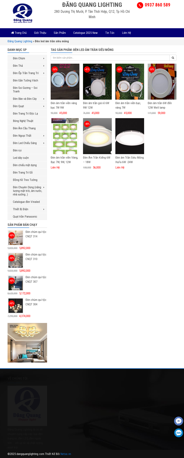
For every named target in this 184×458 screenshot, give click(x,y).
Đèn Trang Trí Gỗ (23, 172)
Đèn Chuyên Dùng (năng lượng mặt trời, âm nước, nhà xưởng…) (28, 190)
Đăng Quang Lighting (20, 41)
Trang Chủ (19, 33)
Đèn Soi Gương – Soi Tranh (25, 89)
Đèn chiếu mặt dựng (25, 165)
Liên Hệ (126, 33)
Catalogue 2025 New (85, 33)
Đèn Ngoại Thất (28, 135)
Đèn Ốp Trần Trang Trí (28, 73)
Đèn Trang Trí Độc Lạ (25, 113)
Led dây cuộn (21, 157)
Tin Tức (109, 33)
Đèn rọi (17, 150)
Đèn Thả (28, 65)
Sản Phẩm (60, 33)
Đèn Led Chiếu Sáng (28, 143)
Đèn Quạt (28, 106)
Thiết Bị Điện (28, 209)
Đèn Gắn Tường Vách (25, 80)
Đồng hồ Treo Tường (25, 180)
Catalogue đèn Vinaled (26, 202)
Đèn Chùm (28, 58)
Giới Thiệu (40, 33)
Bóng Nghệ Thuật (23, 121)
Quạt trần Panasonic (25, 216)
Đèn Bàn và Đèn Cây (28, 99)
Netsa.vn (65, 454)
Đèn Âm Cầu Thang (24, 128)
